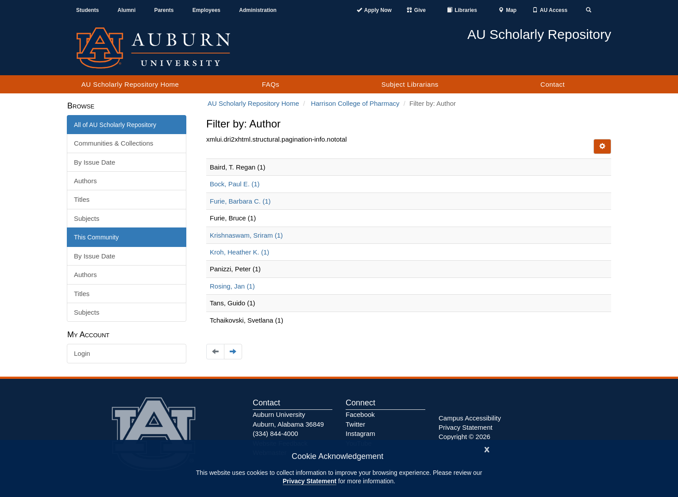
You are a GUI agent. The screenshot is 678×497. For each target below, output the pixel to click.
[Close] (486, 448)
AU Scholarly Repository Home (130, 84)
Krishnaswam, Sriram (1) (246, 235)
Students (87, 10)
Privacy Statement (309, 481)
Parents (163, 10)
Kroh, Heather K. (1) (239, 252)
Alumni (127, 10)
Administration (258, 10)
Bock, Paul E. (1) (235, 184)
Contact (552, 84)
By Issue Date (94, 162)
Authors (85, 181)
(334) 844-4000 (275, 433)
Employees (206, 10)
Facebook (360, 414)
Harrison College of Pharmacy (355, 103)
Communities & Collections (113, 143)
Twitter (355, 424)
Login (82, 353)
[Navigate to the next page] (233, 351)
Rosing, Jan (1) (232, 286)
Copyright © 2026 (464, 436)
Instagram (360, 433)
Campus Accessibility (470, 418)
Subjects (87, 218)
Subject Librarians (410, 84)
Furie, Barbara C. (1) (240, 201)
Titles (81, 199)
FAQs (271, 84)
